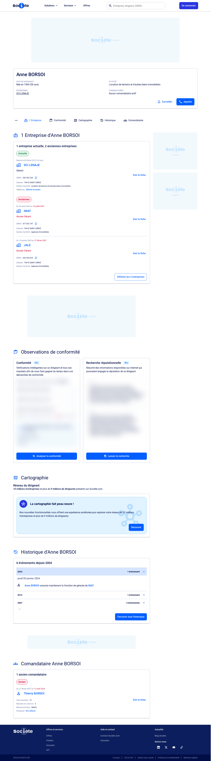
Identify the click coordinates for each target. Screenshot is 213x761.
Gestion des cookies (146, 758)
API (47, 750)
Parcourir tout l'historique (130, 616)
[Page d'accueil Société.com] (21, 6)
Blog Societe (160, 736)
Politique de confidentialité (168, 758)
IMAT (91, 585)
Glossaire (104, 740)
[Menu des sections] (16, 120)
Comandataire (133, 120)
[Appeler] (185, 101)
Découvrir (136, 527)
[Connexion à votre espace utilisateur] (188, 5)
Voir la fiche (139, 175)
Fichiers (49, 740)
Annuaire (50, 745)
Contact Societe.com (110, 736)
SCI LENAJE (22, 93)
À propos (116, 758)
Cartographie (83, 120)
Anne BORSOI (32, 585)
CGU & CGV (128, 758)
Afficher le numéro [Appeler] (33, 190)
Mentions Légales (191, 758)
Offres (86, 5)
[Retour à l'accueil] (23, 731)
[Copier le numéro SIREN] (36, 177)
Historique (107, 120)
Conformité (57, 120)
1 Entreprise (32, 120)
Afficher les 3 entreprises (130, 276)
